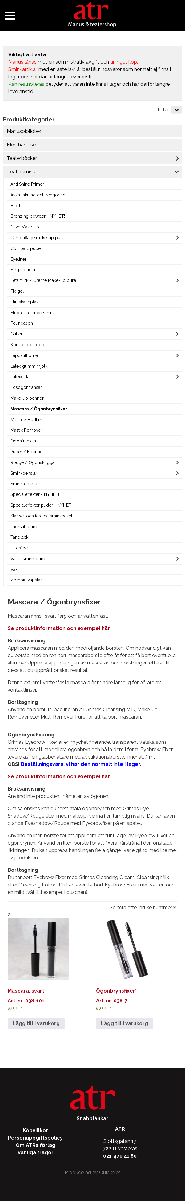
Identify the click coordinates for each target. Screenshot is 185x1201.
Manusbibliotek (24, 131)
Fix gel (17, 291)
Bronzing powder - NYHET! (37, 216)
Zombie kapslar (26, 579)
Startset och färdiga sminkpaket (41, 515)
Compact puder (26, 248)
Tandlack (19, 537)
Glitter (16, 333)
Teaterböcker (22, 158)
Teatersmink (21, 172)
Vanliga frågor (36, 1152)
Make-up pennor (27, 398)
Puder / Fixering (26, 451)
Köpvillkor (35, 1130)
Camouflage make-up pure (37, 237)
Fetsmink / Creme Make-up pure (43, 280)
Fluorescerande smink (32, 312)
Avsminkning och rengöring (38, 194)
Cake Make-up (24, 226)
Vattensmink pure (27, 558)
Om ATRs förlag (35, 1145)
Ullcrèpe (19, 547)
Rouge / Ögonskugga (32, 462)
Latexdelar (20, 376)
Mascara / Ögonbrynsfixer (38, 408)
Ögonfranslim (24, 440)
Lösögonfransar (26, 387)
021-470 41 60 (120, 1156)
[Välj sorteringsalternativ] (142, 907)
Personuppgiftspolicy (35, 1138)
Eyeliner (18, 259)
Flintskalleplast (25, 301)
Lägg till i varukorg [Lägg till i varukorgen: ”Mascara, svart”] (36, 1023)
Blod (15, 205)
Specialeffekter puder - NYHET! (41, 505)
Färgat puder (23, 269)
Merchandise (21, 145)
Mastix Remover (26, 430)
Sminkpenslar (23, 473)
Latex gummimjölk (28, 366)
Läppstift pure (24, 355)
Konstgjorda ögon (28, 344)
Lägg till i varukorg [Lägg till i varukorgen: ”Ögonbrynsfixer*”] (124, 1023)
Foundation (21, 323)
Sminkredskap (24, 483)
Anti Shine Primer (27, 184)
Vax (14, 569)
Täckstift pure (23, 526)
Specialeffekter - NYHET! (34, 494)
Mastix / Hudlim (26, 419)
